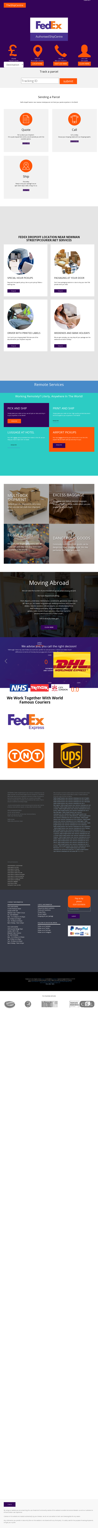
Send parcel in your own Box (14, 885)
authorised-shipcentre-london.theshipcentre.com (62, 981)
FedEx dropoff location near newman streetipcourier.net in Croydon (71, 798)
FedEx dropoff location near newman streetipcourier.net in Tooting (71, 828)
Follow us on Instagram (44, 932)
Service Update (42, 914)
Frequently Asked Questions (46, 908)
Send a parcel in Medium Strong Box (16, 874)
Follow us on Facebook (44, 926)
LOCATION (26, 190)
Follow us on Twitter (44, 928)
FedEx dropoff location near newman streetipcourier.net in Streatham (71, 826)
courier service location (14, 812)
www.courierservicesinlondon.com (47, 981)
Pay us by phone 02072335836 (79, 901)
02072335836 (74, 141)
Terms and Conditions (44, 910)
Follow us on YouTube (44, 930)
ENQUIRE (14, 421)
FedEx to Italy (11, 819)
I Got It (10, 1504)
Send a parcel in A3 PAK (13, 867)
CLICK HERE (84, 63)
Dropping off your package (45, 916)
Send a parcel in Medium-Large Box (16, 876)
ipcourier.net (43, 978)
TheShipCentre (14, 5)
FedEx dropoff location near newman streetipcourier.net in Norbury (71, 800)
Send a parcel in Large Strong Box (15, 878)
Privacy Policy (41, 912)
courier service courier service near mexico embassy (22, 814)
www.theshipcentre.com (36, 981)
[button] (6, 661)
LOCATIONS (37, 63)
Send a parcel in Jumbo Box (14, 879)
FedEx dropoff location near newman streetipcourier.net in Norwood (71, 801)
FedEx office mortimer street (15, 821)
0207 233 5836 (61, 63)
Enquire (13, 291)
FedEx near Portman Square (15, 816)
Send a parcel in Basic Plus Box (15, 872)
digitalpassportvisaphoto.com (55, 982)
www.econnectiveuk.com (44, 982)
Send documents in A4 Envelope (15, 865)
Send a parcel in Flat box (13, 869)
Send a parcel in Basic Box (14, 870)
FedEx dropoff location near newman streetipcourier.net (72, 842)
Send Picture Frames (12, 883)
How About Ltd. (54, 978)
